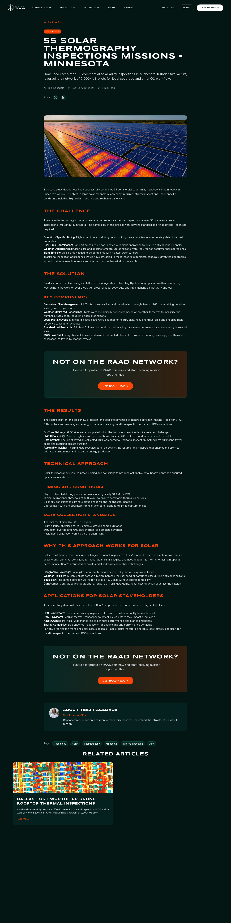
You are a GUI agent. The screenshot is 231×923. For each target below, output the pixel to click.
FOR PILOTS (67, 7)
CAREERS (128, 7)
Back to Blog (53, 22)
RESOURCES (91, 7)
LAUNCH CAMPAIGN (210, 7)
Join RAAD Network (115, 386)
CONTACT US (167, 7)
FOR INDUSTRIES (41, 7)
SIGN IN (186, 7)
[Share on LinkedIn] (63, 97)
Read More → (24, 819)
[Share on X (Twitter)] (55, 97)
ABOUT (111, 7)
